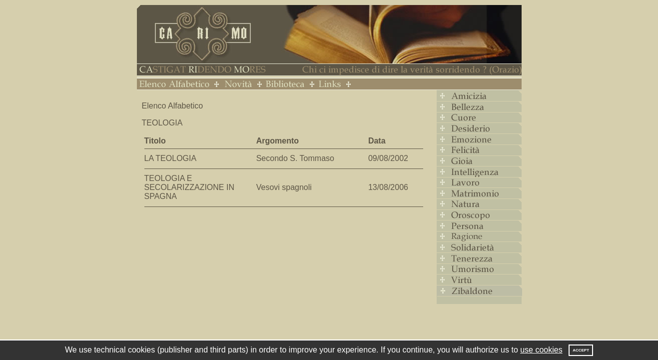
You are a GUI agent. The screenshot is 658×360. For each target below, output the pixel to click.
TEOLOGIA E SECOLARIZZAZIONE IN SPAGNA (189, 187)
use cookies (541, 350)
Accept (581, 350)
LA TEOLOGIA (170, 158)
